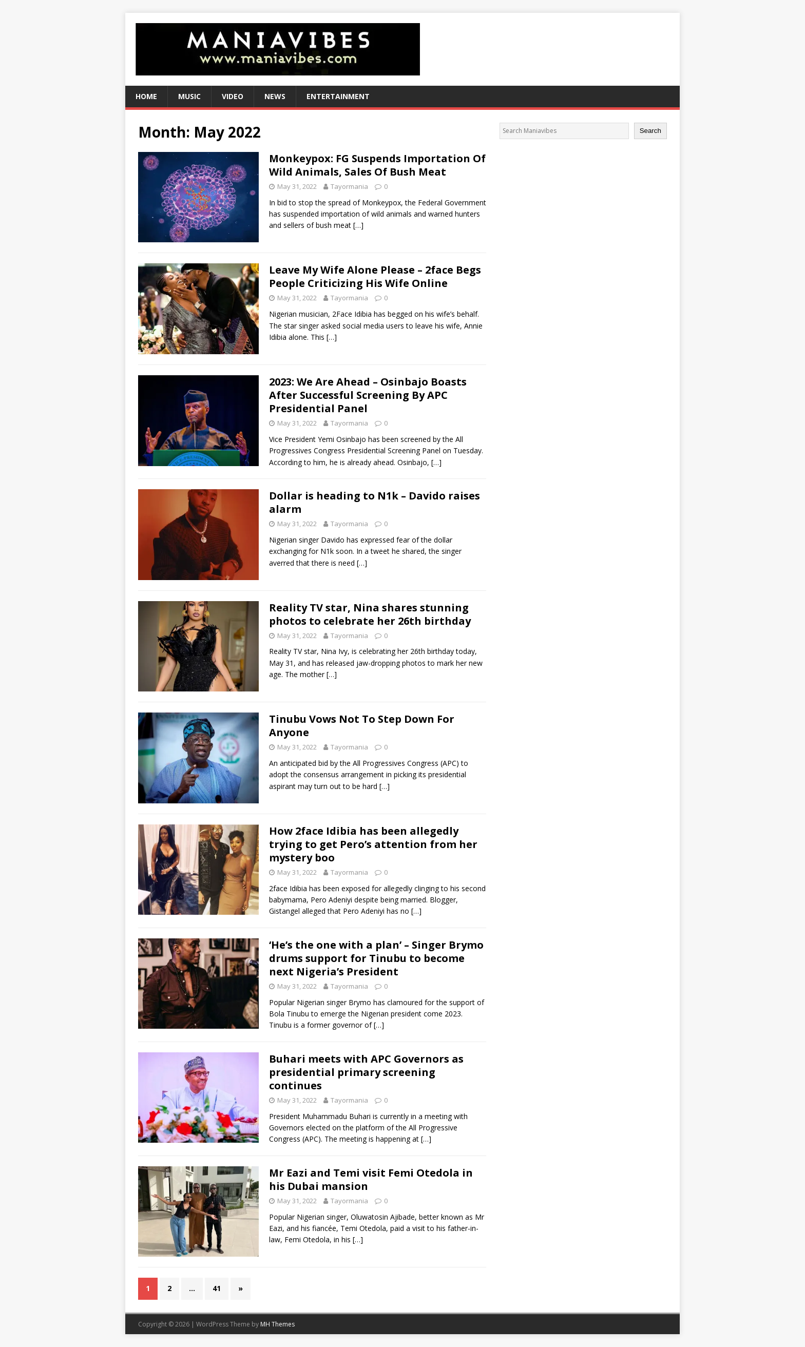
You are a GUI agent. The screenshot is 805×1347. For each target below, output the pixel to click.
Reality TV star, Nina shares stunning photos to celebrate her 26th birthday (370, 614)
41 (217, 1288)
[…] (358, 225)
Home (146, 96)
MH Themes (277, 1324)
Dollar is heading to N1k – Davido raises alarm (374, 502)
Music (189, 96)
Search (650, 130)
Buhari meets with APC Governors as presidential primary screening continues (366, 1072)
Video (232, 96)
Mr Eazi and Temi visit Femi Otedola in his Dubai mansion (371, 1179)
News (274, 96)
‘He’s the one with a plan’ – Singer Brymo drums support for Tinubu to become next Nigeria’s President (376, 958)
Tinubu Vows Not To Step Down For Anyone (361, 725)
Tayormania (349, 186)
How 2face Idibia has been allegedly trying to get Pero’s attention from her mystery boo (373, 844)
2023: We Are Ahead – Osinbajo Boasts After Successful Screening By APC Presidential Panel (368, 395)
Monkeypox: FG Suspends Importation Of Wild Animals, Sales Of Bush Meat (377, 165)
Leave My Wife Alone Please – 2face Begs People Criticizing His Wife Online (375, 276)
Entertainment (338, 96)
